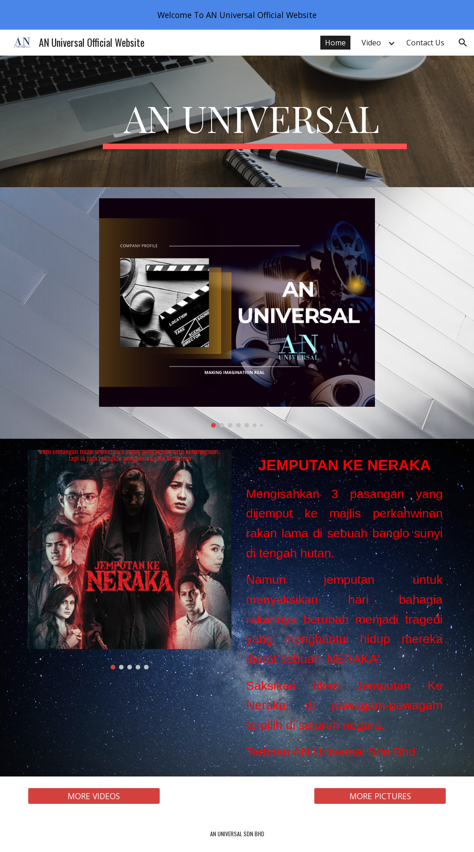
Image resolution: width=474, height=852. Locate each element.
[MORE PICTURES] (380, 796)
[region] (237, 15)
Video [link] (371, 43)
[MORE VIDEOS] (94, 796)
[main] (255, 121)
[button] (463, 43)
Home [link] (335, 43)
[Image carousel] (236, 313)
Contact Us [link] (425, 43)
